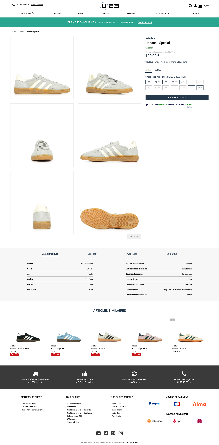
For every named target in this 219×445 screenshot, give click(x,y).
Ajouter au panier (177, 97)
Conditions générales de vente (79, 410)
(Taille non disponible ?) (176, 77)
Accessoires (162, 13)
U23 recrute (71, 419)
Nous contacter (37, 4)
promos (131, 13)
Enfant (105, 13)
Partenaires (71, 406)
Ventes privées (73, 422)
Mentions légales (132, 442)
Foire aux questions (119, 406)
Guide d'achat (117, 410)
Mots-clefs (116, 413)
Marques (194, 13)
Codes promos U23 (74, 416)
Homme (57, 13)
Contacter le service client (32, 410)
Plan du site (116, 416)
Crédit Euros (116, 403)
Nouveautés (27, 13)
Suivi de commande (29, 406)
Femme (81, 13)
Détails (189, 107)
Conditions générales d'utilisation (80, 413)
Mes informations (29, 403)
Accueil (13, 32)
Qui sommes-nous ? (74, 403)
